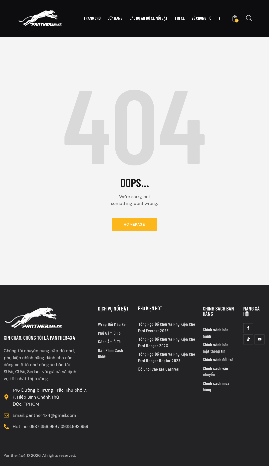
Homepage (134, 224)
